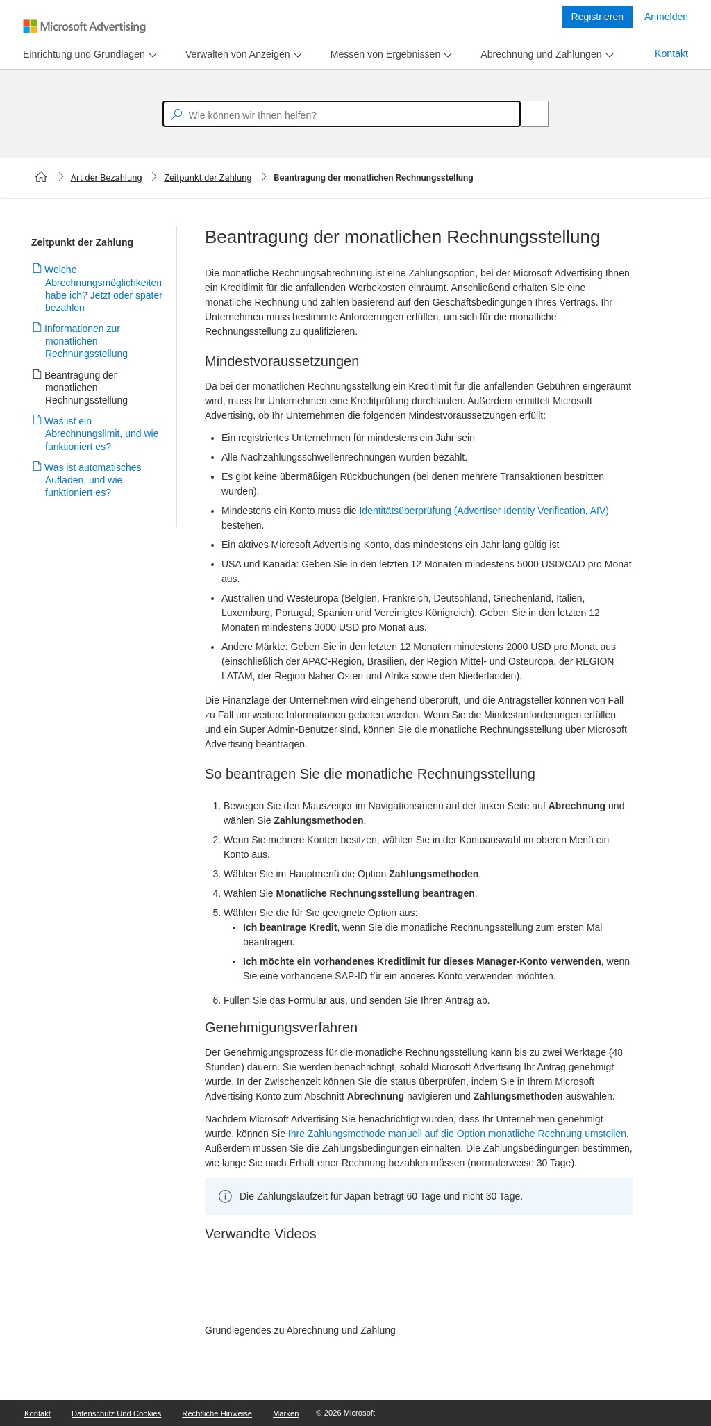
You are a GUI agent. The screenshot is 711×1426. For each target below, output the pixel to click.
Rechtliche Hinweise (217, 1413)
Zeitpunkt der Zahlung (207, 177)
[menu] (88, 54)
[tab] (81, 54)
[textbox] (341, 113)
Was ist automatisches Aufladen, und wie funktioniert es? (93, 480)
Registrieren (597, 16)
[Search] (527, 114)
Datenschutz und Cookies (116, 1413)
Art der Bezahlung (106, 177)
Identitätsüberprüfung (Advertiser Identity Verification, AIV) (484, 510)
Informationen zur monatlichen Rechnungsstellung (86, 341)
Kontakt (671, 53)
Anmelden (666, 16)
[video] (419, 1287)
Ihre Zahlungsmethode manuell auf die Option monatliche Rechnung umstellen (457, 1133)
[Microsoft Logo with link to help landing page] (84, 26)
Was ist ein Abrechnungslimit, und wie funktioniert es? (101, 433)
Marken (286, 1413)
